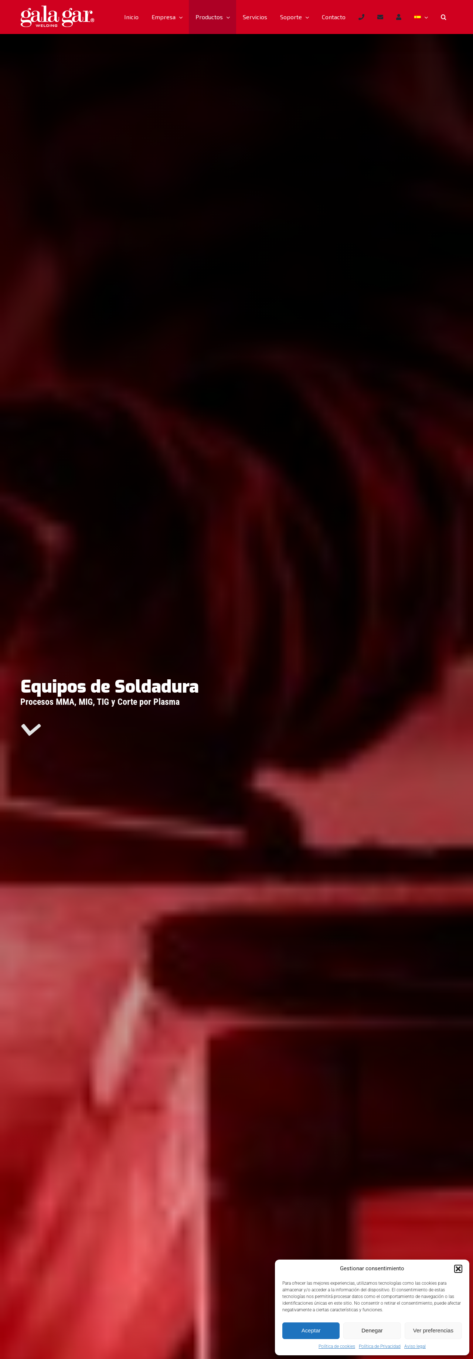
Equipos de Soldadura (109, 687)
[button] (458, 1269)
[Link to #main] (30, 729)
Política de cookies (337, 1346)
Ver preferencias (433, 1330)
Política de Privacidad (380, 1346)
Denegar (372, 1330)
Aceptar (311, 1330)
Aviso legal (415, 1346)
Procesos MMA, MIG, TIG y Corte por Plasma (100, 702)
